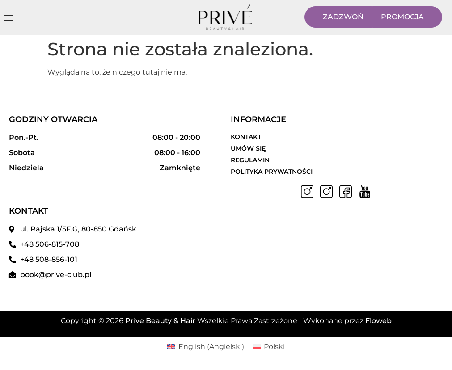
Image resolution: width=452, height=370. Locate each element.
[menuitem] (205, 347)
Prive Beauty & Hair (160, 320)
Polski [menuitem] (274, 346)
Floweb (378, 320)
